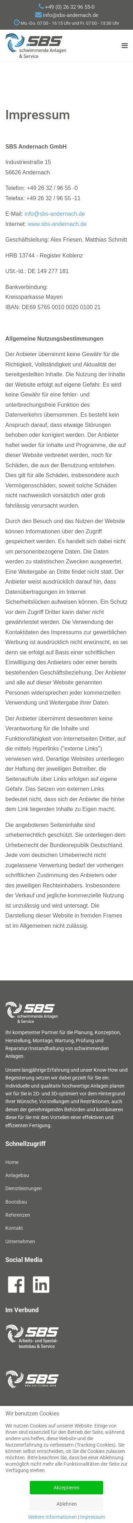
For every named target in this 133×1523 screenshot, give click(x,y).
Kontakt (14, 1228)
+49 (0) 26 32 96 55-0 (69, 7)
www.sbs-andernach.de (57, 224)
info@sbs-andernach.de (70, 15)
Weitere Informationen (52, 1517)
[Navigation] (125, 46)
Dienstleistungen (23, 1188)
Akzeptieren (66, 1487)
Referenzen (17, 1215)
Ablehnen (66, 1504)
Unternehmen (20, 1241)
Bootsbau (16, 1202)
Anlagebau (17, 1175)
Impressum (92, 1517)
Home (11, 1162)
